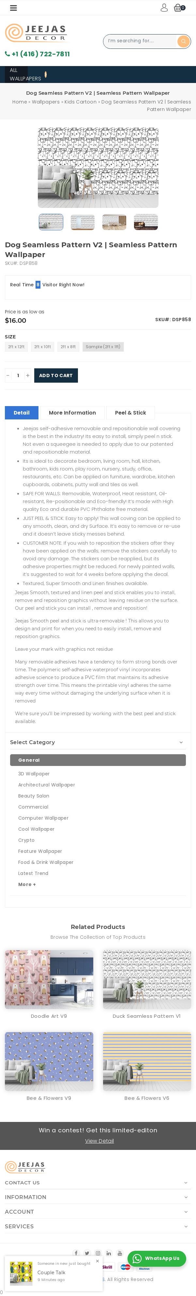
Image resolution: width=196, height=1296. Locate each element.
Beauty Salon (34, 795)
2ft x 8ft (68, 346)
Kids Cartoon (81, 102)
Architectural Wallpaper (46, 784)
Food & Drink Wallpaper (46, 862)
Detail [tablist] (22, 412)
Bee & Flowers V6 (147, 1097)
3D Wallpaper (34, 773)
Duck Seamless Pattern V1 (147, 1016)
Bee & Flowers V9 (49, 1097)
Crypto (26, 840)
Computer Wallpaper (43, 817)
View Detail (99, 1140)
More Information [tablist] (75, 412)
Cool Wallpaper (36, 828)
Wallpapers (46, 102)
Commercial (33, 806)
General (29, 760)
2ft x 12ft (16, 346)
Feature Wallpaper (40, 851)
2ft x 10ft (42, 346)
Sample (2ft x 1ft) (103, 346)
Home (19, 102)
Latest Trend (33, 873)
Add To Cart (56, 375)
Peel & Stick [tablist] (134, 412)
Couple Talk (51, 1273)
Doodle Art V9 (49, 1016)
